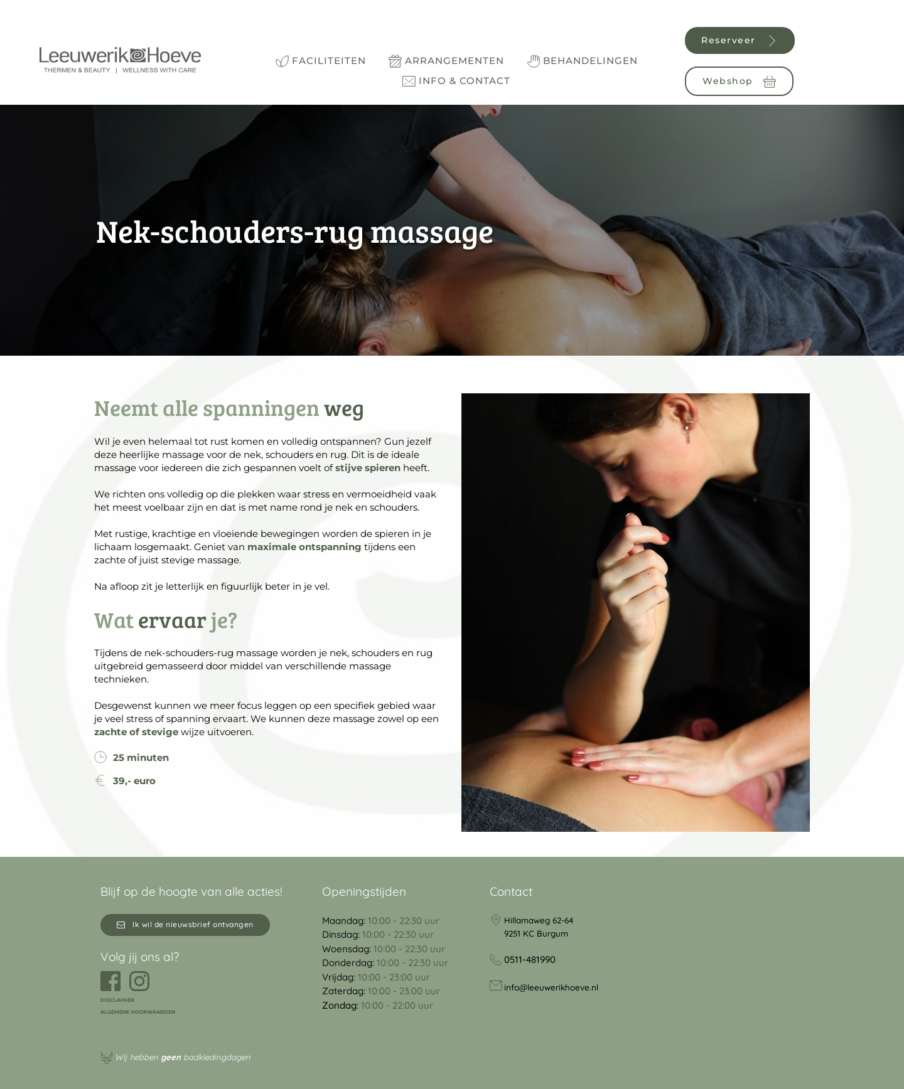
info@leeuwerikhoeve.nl (557, 986)
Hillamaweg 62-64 (541, 920)
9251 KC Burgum (538, 933)
